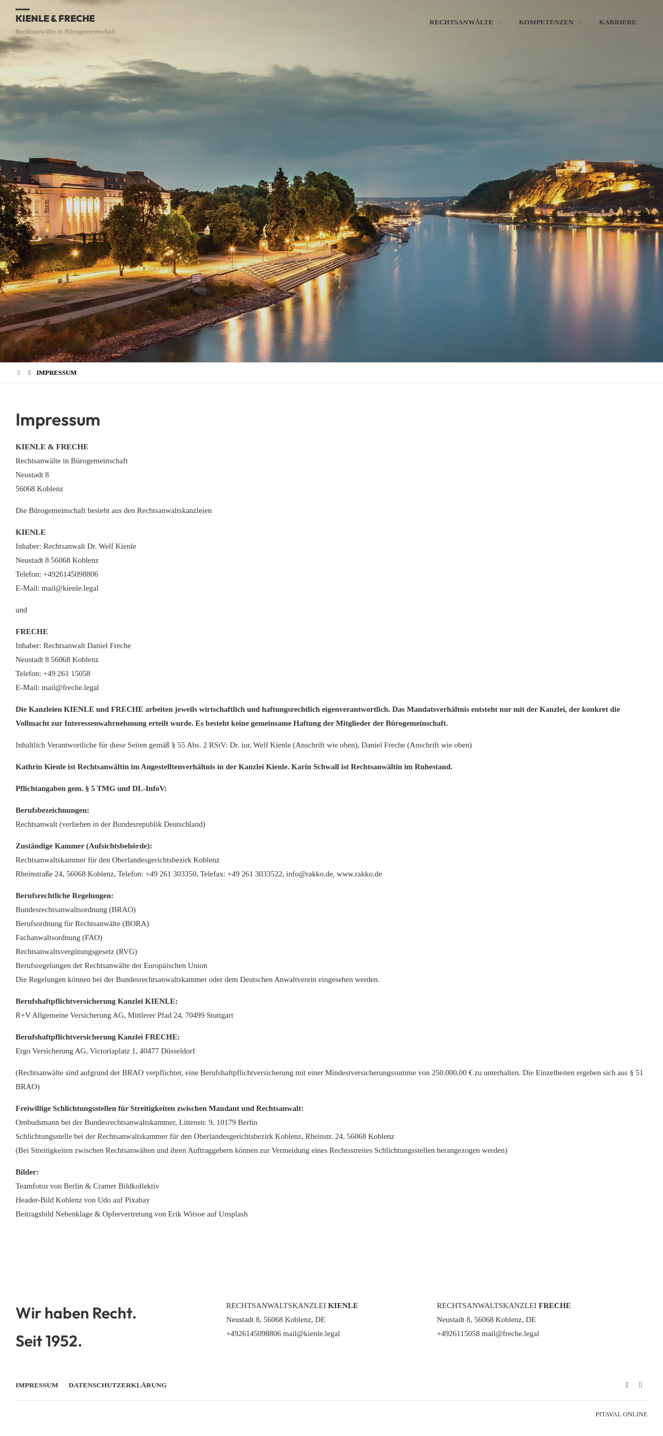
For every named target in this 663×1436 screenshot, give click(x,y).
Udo (104, 1200)
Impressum (37, 1385)
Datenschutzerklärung (118, 1385)
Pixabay (137, 1200)
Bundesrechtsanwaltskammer (161, 979)
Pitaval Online (621, 1414)
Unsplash (233, 1214)
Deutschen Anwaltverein (278, 979)
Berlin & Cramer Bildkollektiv (112, 1186)
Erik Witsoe (186, 1214)
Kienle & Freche (56, 18)
